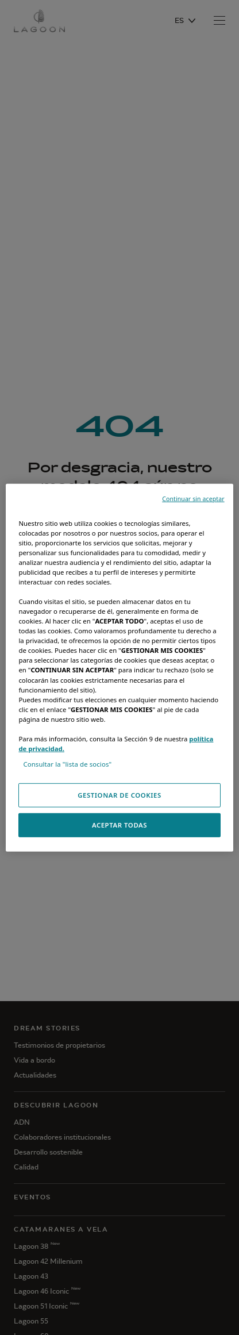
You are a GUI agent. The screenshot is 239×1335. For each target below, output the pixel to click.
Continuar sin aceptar (193, 498)
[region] (119, 667)
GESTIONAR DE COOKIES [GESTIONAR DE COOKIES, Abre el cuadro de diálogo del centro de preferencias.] (119, 795)
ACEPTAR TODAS (119, 825)
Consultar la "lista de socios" (67, 764)
